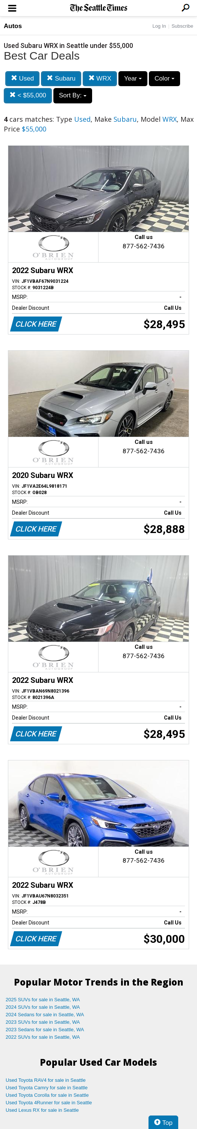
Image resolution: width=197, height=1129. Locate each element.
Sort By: (72, 95)
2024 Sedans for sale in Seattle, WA (45, 1014)
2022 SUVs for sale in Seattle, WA (43, 1037)
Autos (13, 26)
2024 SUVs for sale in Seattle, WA (43, 1007)
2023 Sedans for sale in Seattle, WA (45, 1029)
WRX (99, 78)
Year (133, 78)
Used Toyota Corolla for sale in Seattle (47, 1095)
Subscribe (182, 26)
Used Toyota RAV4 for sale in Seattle (46, 1080)
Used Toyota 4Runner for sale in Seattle (49, 1102)
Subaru (61, 78)
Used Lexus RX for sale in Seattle (42, 1110)
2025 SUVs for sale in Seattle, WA (43, 999)
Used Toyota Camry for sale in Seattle (47, 1087)
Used (22, 78)
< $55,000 (27, 95)
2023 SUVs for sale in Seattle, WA (43, 1022)
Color (164, 78)
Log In (159, 26)
